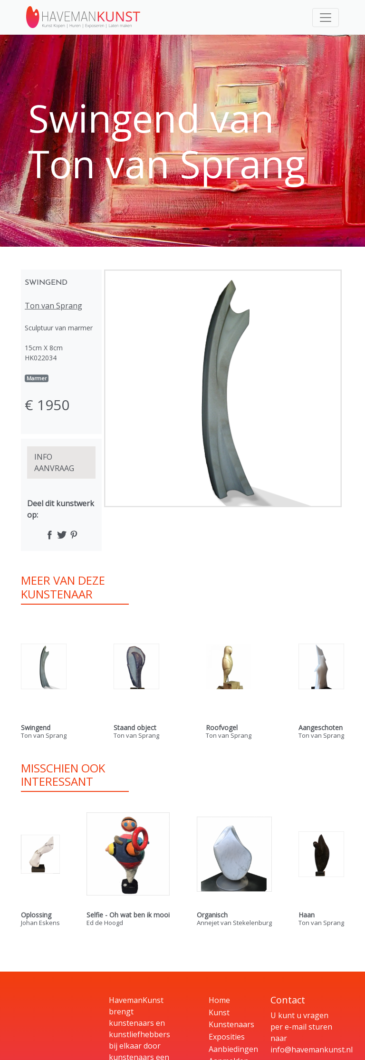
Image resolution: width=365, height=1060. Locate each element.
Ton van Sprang (53, 305)
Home (219, 1000)
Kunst (219, 1012)
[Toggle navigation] (325, 17)
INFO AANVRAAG (54, 462)
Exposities (227, 1036)
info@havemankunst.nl (311, 1049)
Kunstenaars (231, 1024)
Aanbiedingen (233, 1049)
